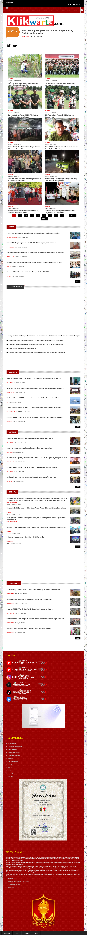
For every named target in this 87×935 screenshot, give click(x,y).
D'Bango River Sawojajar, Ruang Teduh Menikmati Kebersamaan (29, 599)
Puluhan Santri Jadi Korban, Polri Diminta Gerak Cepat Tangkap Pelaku (32, 467)
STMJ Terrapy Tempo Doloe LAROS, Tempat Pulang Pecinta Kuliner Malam (33, 590)
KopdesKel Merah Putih (15, 746)
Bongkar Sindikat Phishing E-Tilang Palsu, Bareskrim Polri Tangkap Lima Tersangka (36, 527)
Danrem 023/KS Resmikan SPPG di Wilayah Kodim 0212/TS (28, 272)
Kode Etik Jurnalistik (14, 885)
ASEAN (10, 764)
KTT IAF (10, 777)
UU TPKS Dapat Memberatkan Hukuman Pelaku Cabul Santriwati (29, 448)
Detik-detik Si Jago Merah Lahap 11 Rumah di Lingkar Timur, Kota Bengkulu (35, 340)
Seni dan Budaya (13, 761)
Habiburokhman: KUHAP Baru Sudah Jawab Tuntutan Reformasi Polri (31, 477)
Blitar (10, 78)
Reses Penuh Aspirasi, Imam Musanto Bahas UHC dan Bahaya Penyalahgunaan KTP (37, 458)
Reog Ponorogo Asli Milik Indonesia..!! (22, 348)
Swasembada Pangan (14, 752)
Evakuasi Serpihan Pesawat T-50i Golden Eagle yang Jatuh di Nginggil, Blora (35, 344)
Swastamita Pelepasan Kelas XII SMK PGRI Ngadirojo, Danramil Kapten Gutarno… (36, 252)
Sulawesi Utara (12, 237)
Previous (79, 40)
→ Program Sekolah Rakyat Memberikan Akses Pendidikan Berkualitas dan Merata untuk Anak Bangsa (43, 336)
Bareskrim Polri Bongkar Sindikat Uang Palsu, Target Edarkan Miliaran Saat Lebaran (37, 508)
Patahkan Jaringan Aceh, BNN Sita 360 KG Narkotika (25, 537)
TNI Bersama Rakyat (14, 755)
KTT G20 (10, 773)
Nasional (9, 421)
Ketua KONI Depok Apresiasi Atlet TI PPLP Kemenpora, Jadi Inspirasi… (32, 243)
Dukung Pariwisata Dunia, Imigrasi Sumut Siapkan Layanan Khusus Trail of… (34, 262)
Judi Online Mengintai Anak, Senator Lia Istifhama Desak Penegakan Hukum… (34, 378)
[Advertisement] (43, 364)
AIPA (9, 770)
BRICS (10, 767)
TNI (7, 402)
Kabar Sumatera (12, 411)
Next (81, 40)
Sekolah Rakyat (12, 749)
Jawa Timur (10, 256)
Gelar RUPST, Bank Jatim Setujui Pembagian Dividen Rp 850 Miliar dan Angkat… (35, 388)
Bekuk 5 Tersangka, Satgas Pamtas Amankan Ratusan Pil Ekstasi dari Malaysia (36, 352)
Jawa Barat (10, 247)
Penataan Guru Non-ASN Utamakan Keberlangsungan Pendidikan (30, 438)
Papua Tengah (12, 502)
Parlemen (10, 382)
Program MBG (12, 743)
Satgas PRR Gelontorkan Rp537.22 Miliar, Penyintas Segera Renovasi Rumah (34, 407)
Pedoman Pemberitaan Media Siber (18, 882)
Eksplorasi (25, 36)
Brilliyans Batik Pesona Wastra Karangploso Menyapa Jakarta (29, 628)
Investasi (10, 758)
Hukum (9, 512)
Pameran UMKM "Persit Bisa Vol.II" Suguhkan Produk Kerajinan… (30, 609)
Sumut (9, 266)
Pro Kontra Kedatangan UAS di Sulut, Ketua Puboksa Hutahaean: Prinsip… (33, 233)
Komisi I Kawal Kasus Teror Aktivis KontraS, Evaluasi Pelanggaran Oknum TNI (34, 417)
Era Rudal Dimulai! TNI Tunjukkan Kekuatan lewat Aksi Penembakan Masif (33, 398)
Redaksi (10, 879)
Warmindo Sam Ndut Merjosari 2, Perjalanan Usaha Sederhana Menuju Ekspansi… (36, 619)
